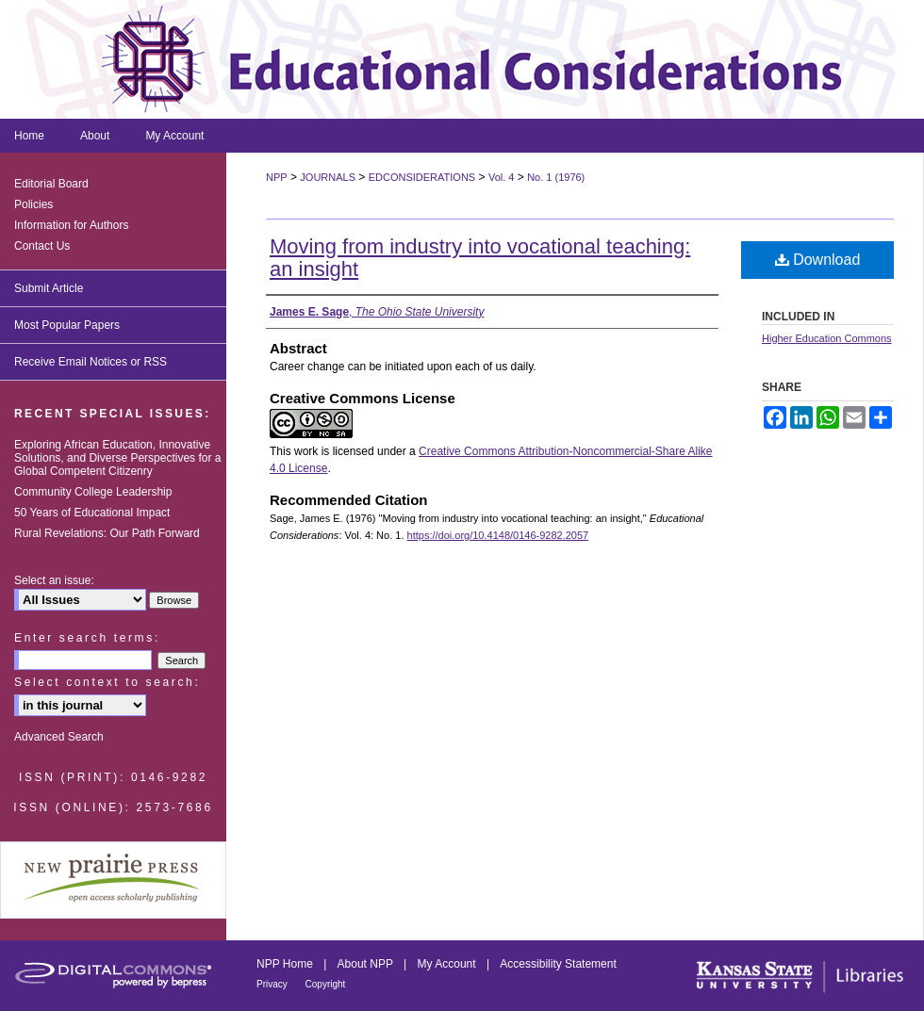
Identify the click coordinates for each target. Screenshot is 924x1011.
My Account (448, 963)
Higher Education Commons (827, 338)
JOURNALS (327, 177)
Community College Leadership (93, 491)
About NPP (367, 963)
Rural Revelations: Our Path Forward (107, 533)
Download (818, 260)
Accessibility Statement (558, 963)
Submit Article (48, 288)
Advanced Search (59, 736)
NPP (277, 177)
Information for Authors (71, 225)
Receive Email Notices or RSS (90, 361)
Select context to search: (107, 682)
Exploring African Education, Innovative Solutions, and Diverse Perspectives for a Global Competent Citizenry (117, 458)
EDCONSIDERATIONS (422, 177)
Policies (33, 204)
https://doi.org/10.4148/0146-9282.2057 (498, 535)
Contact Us (42, 246)
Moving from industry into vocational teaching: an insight (480, 258)
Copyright (325, 984)
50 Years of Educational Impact (92, 512)
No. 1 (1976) (556, 177)
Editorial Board (51, 183)
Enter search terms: (87, 637)
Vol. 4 (501, 177)
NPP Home (286, 963)
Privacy (273, 984)
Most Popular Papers (67, 325)
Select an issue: (54, 580)
